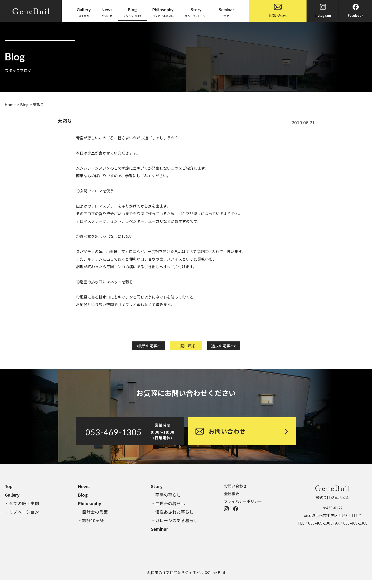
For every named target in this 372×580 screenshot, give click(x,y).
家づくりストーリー (196, 12)
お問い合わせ (278, 11)
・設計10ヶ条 (91, 520)
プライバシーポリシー (243, 501)
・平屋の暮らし (166, 495)
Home (10, 104)
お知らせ (107, 12)
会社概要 (231, 493)
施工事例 (84, 12)
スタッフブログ (132, 12)
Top (9, 486)
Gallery (12, 495)
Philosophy (89, 503)
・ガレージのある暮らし (174, 520)
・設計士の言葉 (93, 512)
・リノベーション (22, 512)
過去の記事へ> (223, 346)
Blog (24, 104)
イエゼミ (226, 12)
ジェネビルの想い (163, 12)
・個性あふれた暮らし (172, 512)
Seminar (159, 529)
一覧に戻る (186, 346)
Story (157, 486)
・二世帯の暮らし (168, 503)
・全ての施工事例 (22, 503)
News (83, 486)
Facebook (355, 11)
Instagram (323, 11)
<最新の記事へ (148, 346)
